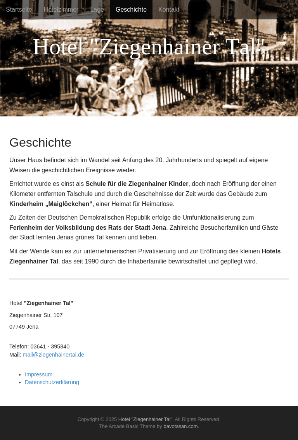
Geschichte (131, 9)
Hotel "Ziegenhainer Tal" (145, 419)
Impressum (38, 374)
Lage (97, 9)
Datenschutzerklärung (52, 382)
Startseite (19, 9)
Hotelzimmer (61, 9)
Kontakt (168, 9)
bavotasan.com (180, 426)
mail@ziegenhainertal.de (53, 355)
